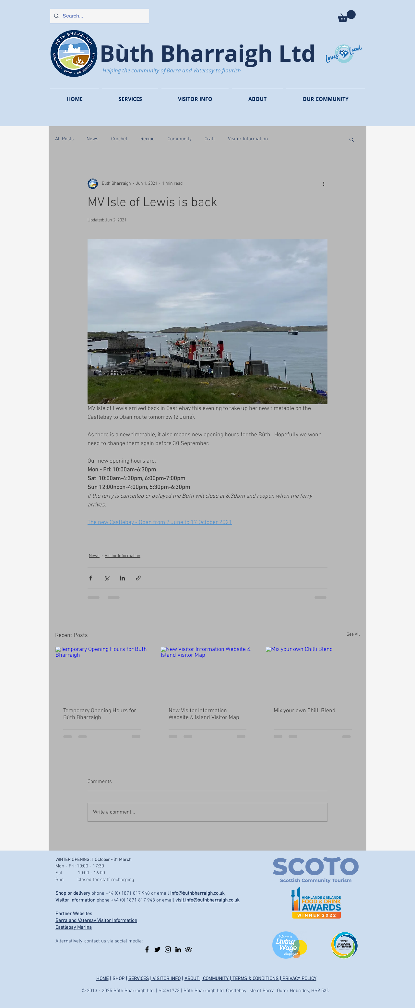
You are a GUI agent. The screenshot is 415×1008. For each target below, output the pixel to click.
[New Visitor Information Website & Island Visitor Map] (208, 673)
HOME (102, 979)
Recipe (147, 139)
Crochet (119, 139)
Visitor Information (248, 139)
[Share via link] (138, 578)
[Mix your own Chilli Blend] (313, 673)
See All (353, 634)
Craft (210, 139)
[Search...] (99, 16)
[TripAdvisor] (188, 949)
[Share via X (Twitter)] (106, 578)
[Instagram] (168, 949)
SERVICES (138, 979)
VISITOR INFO (166, 979)
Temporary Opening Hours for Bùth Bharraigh (99, 714)
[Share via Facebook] (91, 578)
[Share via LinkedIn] (122, 578)
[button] (347, 16)
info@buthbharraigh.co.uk (198, 893)
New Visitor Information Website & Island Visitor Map (204, 714)
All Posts (64, 139)
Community (180, 139)
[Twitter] (157, 949)
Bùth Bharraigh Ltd (207, 53)
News (92, 139)
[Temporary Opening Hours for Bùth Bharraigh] (102, 673)
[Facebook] (147, 949)
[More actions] (323, 184)
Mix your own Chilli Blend (305, 710)
